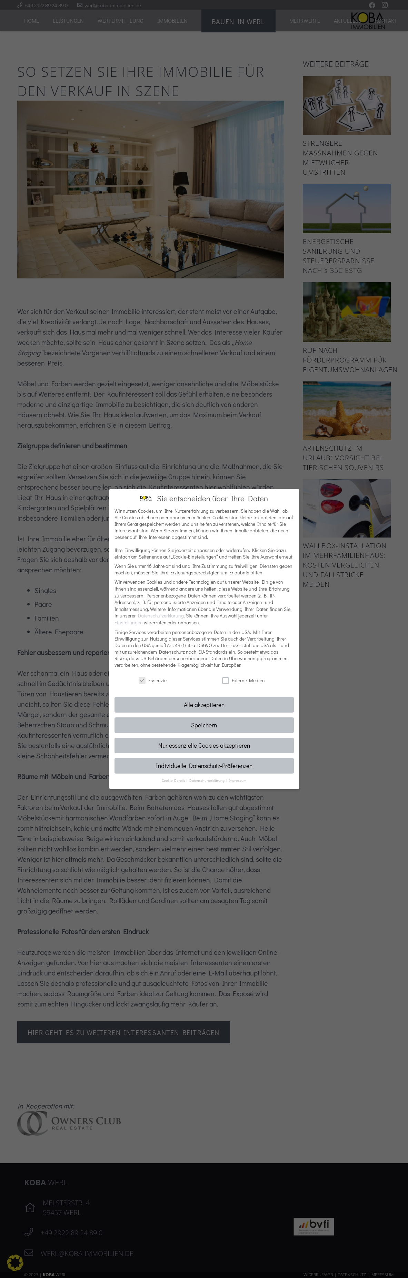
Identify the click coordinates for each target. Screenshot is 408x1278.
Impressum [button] (237, 780)
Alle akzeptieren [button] (204, 705)
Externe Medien (243, 680)
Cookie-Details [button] (174, 780)
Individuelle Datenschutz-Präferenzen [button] (204, 766)
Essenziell (154, 680)
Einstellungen (129, 622)
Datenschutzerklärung (161, 615)
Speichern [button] (204, 725)
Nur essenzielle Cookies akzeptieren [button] (204, 745)
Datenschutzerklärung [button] (207, 780)
